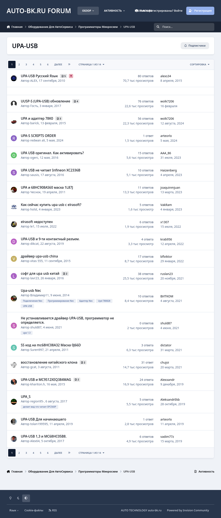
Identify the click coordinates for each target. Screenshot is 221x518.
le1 (32, 226)
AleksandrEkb (170, 399)
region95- (37, 401)
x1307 (164, 222)
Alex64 (35, 441)
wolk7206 (167, 101)
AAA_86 (165, 153)
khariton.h (37, 384)
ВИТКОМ (166, 296)
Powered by (188, 510)
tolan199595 (39, 424)
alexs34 (165, 76)
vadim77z (167, 437)
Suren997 (37, 350)
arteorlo (166, 136)
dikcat (34, 244)
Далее (58, 64)
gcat (33, 367)
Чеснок (35, 192)
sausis (34, 175)
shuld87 (35, 327)
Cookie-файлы (33, 510)
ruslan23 (166, 274)
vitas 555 (36, 261)
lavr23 (34, 278)
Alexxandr (167, 380)
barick (34, 123)
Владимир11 (39, 295)
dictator (165, 345)
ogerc (34, 157)
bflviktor (166, 256)
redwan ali (37, 140)
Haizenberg (168, 170)
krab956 (166, 239)
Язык (14, 510)
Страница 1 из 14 (92, 64)
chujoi (164, 362)
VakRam (166, 205)
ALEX (33, 80)
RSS (53, 510)
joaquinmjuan (170, 187)
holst (33, 209)
